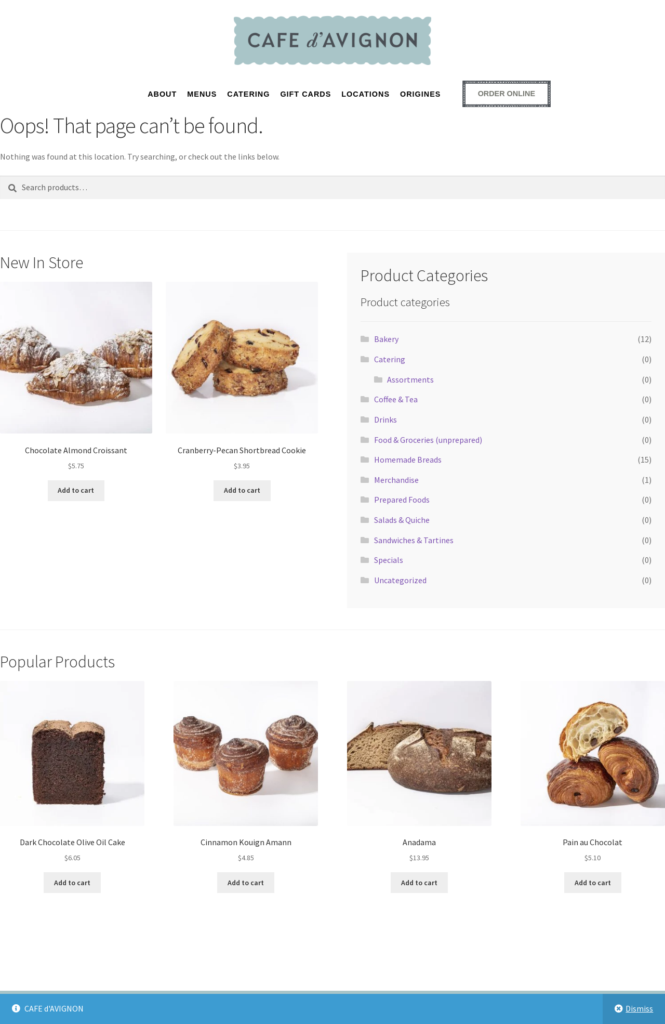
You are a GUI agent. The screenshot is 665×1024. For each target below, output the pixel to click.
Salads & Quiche (402, 520)
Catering (389, 359)
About (162, 94)
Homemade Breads (408, 459)
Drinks (385, 419)
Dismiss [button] (639, 1008)
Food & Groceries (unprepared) (428, 440)
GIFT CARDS (305, 94)
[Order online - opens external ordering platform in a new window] (506, 94)
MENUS (202, 94)
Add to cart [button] (76, 490)
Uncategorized (400, 580)
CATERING (248, 94)
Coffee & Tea (396, 399)
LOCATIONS (365, 94)
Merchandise (396, 480)
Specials (388, 560)
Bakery (386, 339)
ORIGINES (420, 94)
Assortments (410, 379)
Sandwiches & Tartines (414, 540)
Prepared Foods (402, 499)
